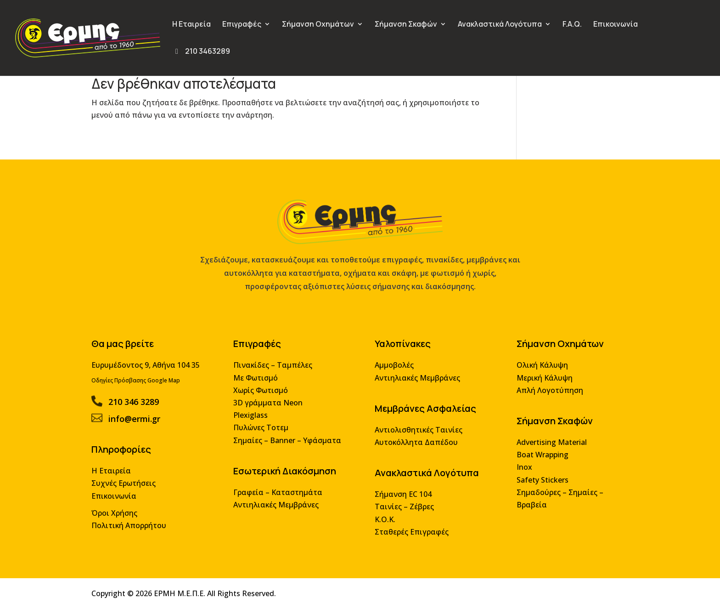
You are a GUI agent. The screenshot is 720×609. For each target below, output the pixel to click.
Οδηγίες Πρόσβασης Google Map (141, 385)
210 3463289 (201, 52)
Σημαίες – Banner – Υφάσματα (289, 443)
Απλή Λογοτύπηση (545, 394)
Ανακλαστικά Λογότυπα (500, 25)
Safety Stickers (538, 482)
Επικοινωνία (615, 25)
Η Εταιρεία (191, 25)
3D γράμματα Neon (270, 406)
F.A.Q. (572, 25)
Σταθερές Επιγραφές (410, 532)
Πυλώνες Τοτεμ (263, 431)
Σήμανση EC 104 (402, 496)
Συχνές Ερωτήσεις (129, 485)
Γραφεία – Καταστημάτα (279, 494)
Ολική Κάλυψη (538, 370)
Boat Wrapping (538, 457)
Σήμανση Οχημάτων (318, 25)
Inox (520, 469)
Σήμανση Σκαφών (406, 25)
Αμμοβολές (393, 370)
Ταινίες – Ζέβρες (403, 508)
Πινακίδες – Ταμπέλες (274, 370)
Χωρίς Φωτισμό (262, 394)
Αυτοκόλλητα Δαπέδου (415, 445)
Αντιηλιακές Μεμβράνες (278, 506)
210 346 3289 (138, 405)
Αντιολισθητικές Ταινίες (417, 433)
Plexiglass (253, 419)
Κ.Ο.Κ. (384, 520)
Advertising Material (547, 445)
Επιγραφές (241, 25)
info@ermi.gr (139, 422)
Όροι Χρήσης (120, 514)
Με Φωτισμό (258, 382)
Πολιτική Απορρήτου (134, 526)
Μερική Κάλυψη (540, 382)
